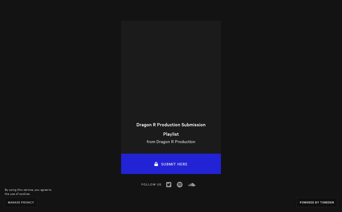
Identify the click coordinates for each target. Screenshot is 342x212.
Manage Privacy (21, 202)
